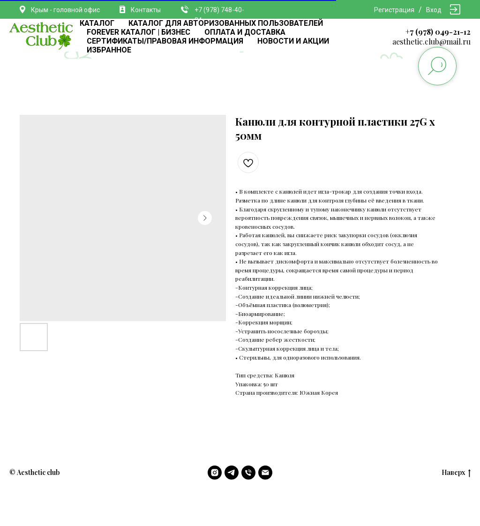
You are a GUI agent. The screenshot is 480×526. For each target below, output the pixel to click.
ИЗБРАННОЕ (109, 49)
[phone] (248, 473)
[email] (265, 473)
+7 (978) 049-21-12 (438, 32)
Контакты (146, 10)
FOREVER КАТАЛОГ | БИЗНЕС (138, 32)
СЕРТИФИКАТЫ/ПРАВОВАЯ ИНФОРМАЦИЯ (165, 41)
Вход (434, 10)
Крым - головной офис (65, 10)
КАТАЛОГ (97, 23)
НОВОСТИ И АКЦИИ (293, 41)
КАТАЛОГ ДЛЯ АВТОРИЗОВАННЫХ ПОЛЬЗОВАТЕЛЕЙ (225, 23)
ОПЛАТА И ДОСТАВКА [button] (244, 32)
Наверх (456, 472)
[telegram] (232, 473)
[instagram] (215, 473)
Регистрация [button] (394, 10)
